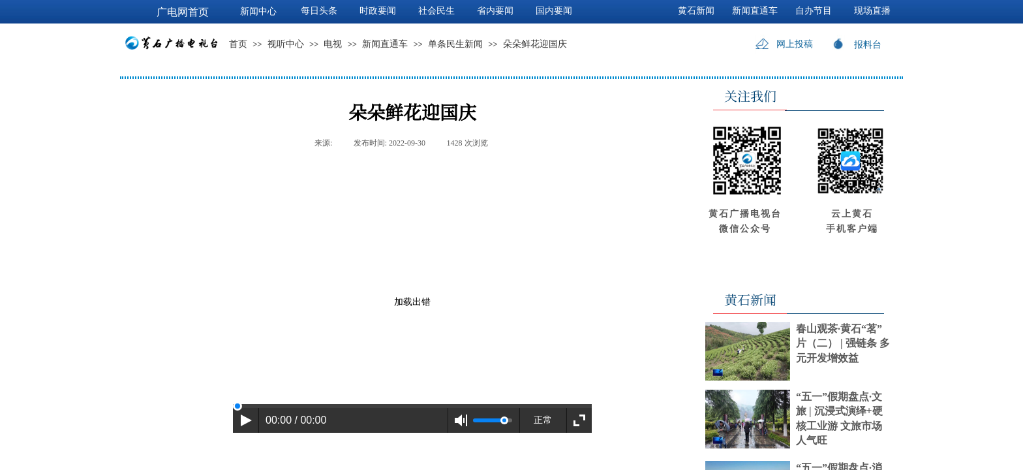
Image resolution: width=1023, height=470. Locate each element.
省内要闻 (495, 11)
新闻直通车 (385, 44)
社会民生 (436, 11)
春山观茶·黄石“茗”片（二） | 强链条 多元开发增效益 (843, 343)
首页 (238, 44)
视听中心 (285, 44)
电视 (333, 44)
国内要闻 (554, 11)
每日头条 (319, 11)
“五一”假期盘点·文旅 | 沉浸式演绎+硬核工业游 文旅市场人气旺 (839, 418)
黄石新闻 (696, 11)
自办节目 (813, 11)
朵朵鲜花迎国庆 (535, 44)
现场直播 (872, 11)
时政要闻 (377, 11)
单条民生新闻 (455, 44)
